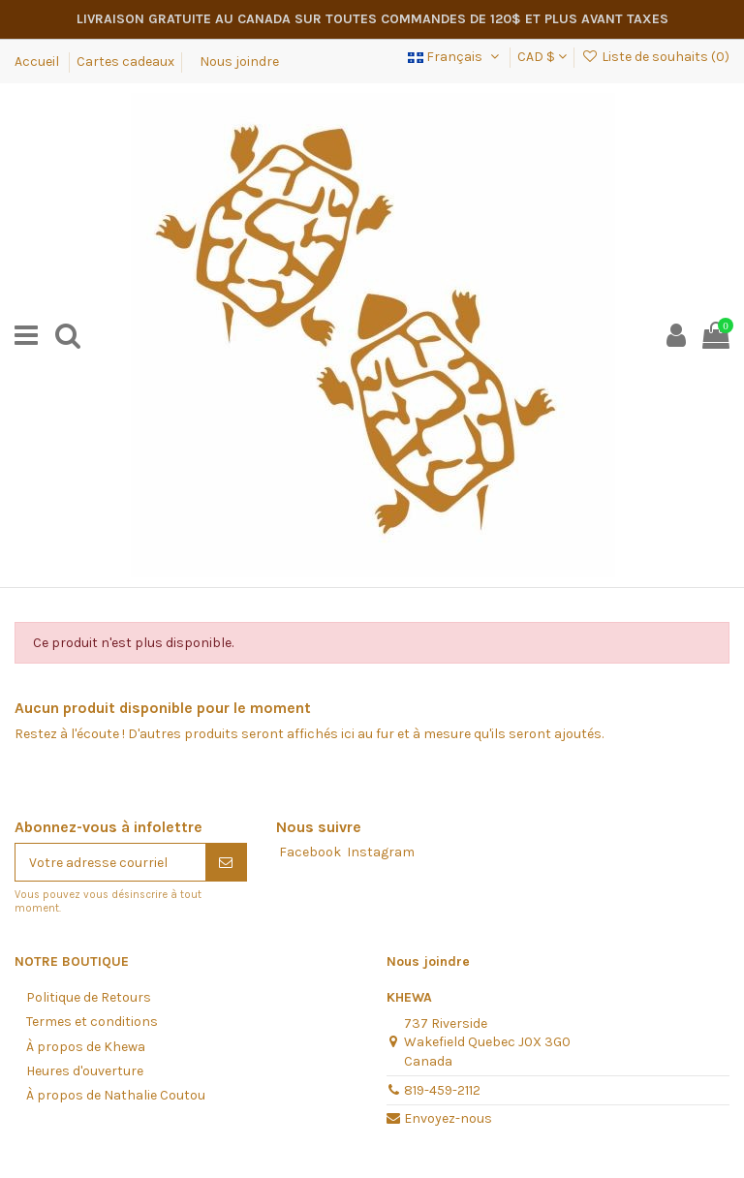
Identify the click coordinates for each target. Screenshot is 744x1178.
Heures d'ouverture (84, 1071)
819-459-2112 (442, 1090)
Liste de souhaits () (655, 56)
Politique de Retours (88, 997)
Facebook (310, 852)
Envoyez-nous (448, 1118)
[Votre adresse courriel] (110, 862)
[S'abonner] (225, 862)
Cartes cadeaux (125, 61)
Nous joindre (239, 61)
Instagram (381, 852)
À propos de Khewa (85, 1046)
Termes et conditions (92, 1021)
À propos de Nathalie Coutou (115, 1095)
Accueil (38, 61)
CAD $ (542, 56)
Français (455, 56)
